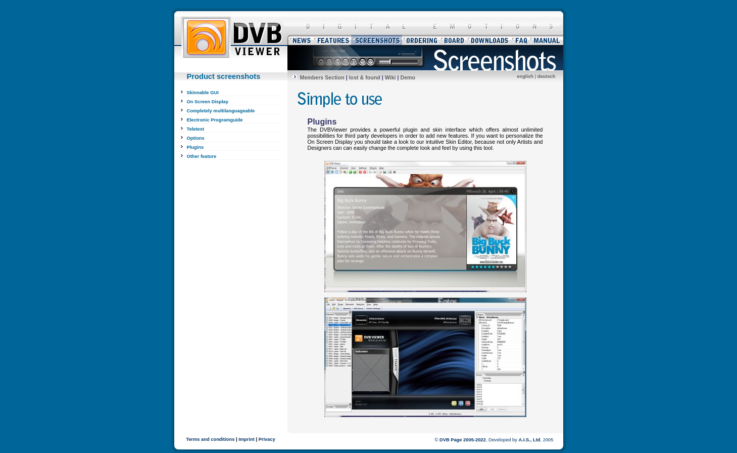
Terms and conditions (210, 439)
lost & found (364, 77)
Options (196, 138)
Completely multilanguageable (221, 110)
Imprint (246, 439)
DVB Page (450, 439)
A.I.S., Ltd (530, 439)
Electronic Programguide (215, 119)
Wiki (390, 77)
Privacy (267, 439)
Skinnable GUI (203, 92)
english (525, 76)
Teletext (196, 129)
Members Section (322, 77)
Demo (407, 77)
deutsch (546, 76)
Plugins (195, 147)
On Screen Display (207, 101)
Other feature (202, 156)
